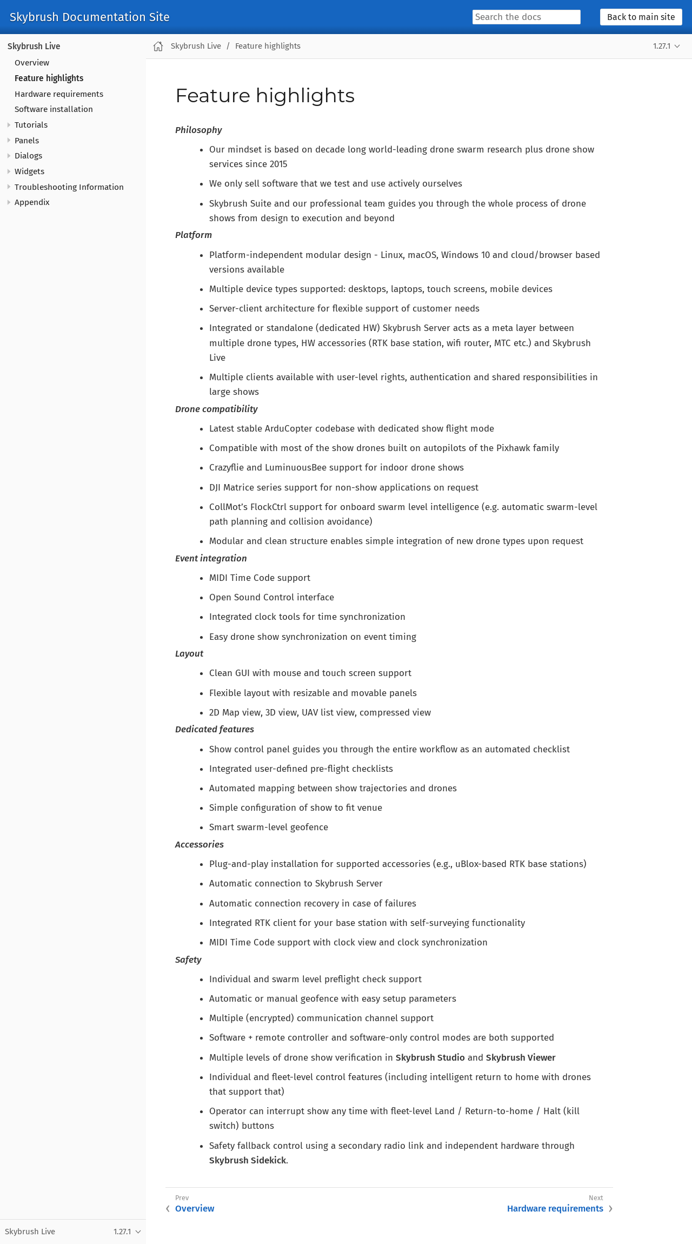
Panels (27, 140)
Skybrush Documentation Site (90, 17)
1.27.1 (661, 46)
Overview (32, 63)
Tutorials (31, 125)
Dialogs (28, 156)
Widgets (29, 171)
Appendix (32, 202)
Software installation (54, 109)
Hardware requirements (59, 94)
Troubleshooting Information (69, 187)
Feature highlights (49, 78)
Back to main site (641, 17)
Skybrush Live (34, 46)
